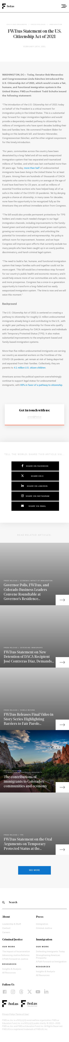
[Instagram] (13, 992)
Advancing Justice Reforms (15, 955)
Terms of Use (22, 1014)
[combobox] (56, 6)
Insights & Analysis (11, 969)
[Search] (3, 902)
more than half (32, 168)
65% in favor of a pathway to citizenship (41, 385)
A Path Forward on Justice (15, 959)
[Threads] (21, 992)
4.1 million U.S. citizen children (30, 368)
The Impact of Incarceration (16, 952)
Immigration (42, 924)
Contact (6, 928)
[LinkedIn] (46, 992)
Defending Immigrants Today (50, 952)
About (6, 917)
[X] (29, 992)
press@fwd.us (34, 417)
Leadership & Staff (11, 924)
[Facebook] (4, 992)
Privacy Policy (8, 1014)
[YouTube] (38, 992)
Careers (6, 933)
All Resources (9, 973)
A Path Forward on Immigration (51, 962)
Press (39, 917)
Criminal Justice (44, 928)
